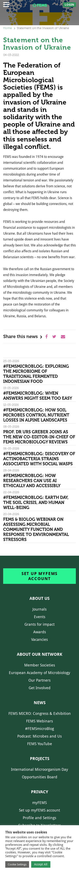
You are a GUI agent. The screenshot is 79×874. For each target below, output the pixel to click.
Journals (39, 609)
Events (39, 617)
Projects (39, 758)
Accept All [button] (40, 864)
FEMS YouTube (39, 744)
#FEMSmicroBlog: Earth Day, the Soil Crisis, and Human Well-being (35, 502)
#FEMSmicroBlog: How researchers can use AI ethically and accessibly (31, 480)
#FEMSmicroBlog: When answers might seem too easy (37, 396)
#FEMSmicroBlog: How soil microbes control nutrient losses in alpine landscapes (36, 415)
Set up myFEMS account (39, 576)
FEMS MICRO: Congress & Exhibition (39, 713)
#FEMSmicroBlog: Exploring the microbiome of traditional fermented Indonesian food (36, 374)
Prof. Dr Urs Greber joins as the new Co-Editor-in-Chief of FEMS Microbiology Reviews (39, 436)
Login (69, 4)
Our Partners (39, 680)
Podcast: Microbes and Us (39, 736)
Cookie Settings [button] (17, 864)
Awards (39, 632)
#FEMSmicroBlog (39, 728)
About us (39, 598)
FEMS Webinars (39, 721)
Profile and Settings (39, 818)
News (40, 702)
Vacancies (39, 639)
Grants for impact (39, 624)
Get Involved (40, 688)
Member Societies (39, 665)
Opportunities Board (39, 777)
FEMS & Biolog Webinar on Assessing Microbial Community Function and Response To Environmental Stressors (36, 529)
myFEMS (39, 802)
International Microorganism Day (39, 769)
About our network (39, 654)
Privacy (39, 791)
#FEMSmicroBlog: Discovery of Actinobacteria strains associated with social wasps (39, 458)
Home (7, 28)
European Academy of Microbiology (39, 672)
